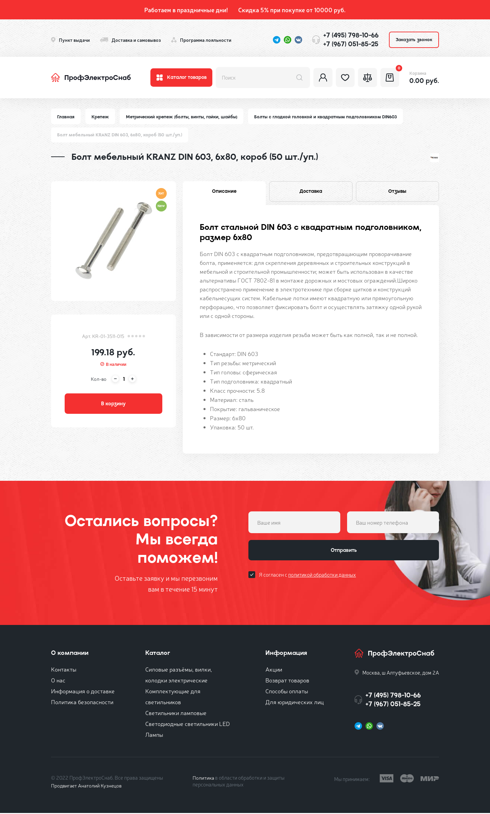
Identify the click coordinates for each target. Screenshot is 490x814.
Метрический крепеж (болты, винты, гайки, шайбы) (183, 116)
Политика (204, 778)
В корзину (113, 405)
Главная (66, 116)
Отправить (343, 552)
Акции (273, 670)
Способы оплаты (286, 692)
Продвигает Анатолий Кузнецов (88, 786)
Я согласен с (307, 576)
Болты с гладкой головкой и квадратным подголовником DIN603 (328, 116)
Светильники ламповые (176, 713)
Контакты (63, 670)
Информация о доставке (83, 692)
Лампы (154, 735)
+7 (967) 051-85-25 (350, 44)
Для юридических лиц (294, 703)
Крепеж (101, 116)
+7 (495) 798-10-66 (351, 35)
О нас (58, 681)
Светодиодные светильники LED (187, 724)
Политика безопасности (82, 703)
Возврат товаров (287, 681)
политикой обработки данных (322, 576)
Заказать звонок (414, 39)
